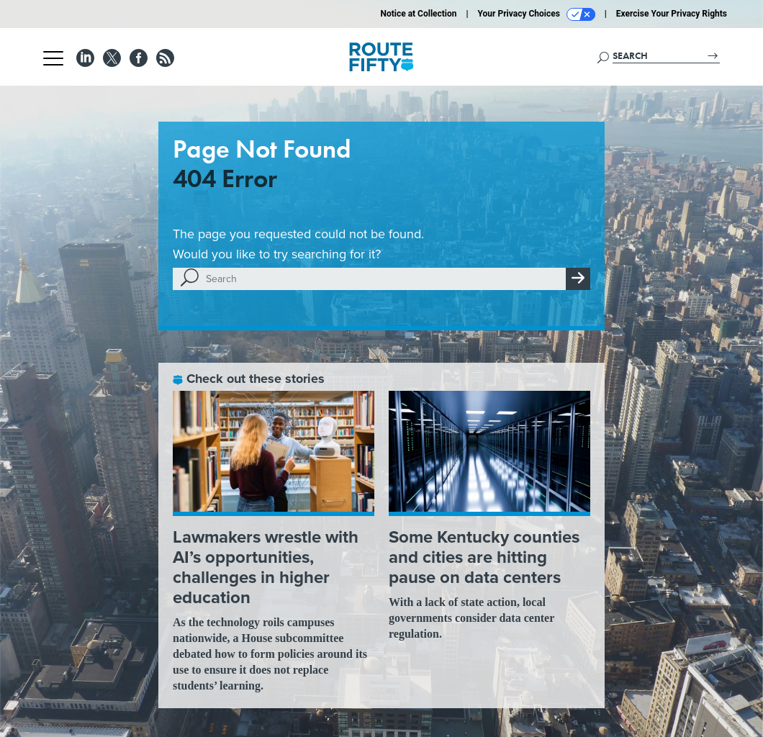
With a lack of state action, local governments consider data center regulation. (471, 618)
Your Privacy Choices (536, 14)
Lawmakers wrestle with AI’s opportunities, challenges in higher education (265, 567)
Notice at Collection (418, 14)
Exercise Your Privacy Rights (671, 14)
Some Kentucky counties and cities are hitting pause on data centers (484, 557)
